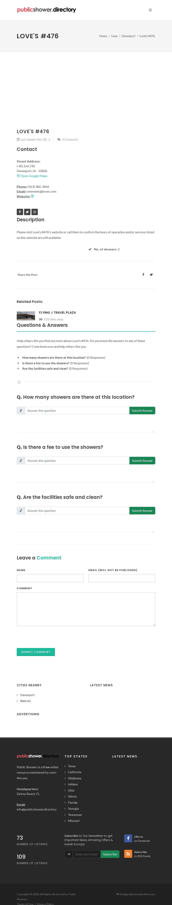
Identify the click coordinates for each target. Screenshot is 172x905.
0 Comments (67, 139)
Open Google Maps (32, 176)
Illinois (72, 796)
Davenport (129, 36)
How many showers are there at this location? (54, 357)
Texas (72, 766)
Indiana (73, 784)
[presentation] (47, 637)
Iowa (114, 36)
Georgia (73, 808)
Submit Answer (142, 410)
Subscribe (110, 854)
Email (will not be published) (112, 570)
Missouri (74, 820)
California (74, 772)
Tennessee (75, 814)
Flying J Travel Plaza (57, 312)
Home (103, 36)
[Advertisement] (86, 82)
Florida (72, 802)
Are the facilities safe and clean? (45, 368)
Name (21, 570)
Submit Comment (36, 652)
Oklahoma (74, 778)
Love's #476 (147, 36)
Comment (24, 588)
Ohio (71, 790)
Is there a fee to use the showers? (45, 363)
